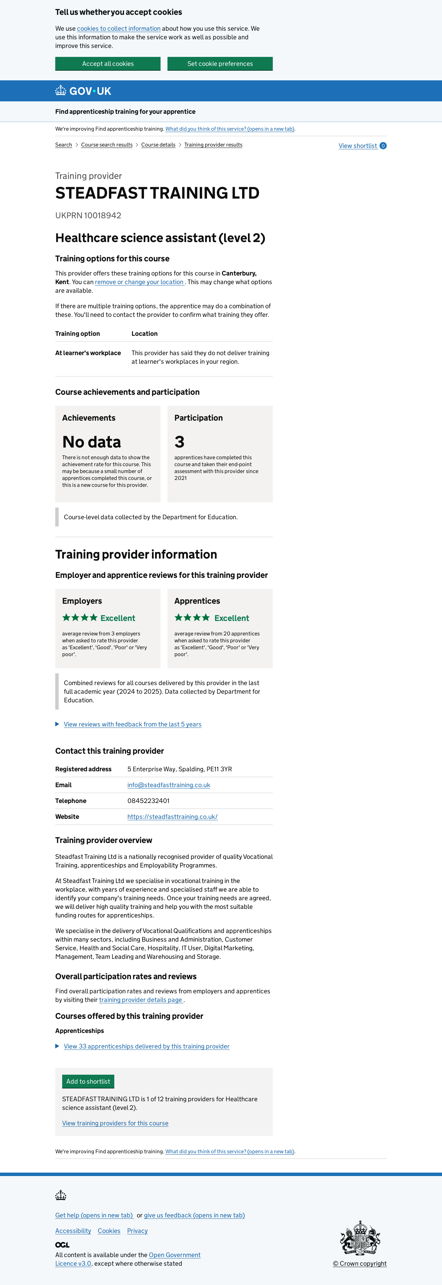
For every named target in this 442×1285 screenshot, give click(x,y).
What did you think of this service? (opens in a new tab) (229, 129)
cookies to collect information (119, 28)
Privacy (137, 1231)
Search (63, 144)
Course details (158, 144)
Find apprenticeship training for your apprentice (125, 112)
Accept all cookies (108, 64)
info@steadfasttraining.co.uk (168, 785)
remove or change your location (140, 282)
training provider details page (141, 1000)
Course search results (107, 144)
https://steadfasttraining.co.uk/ (172, 817)
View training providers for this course (115, 1123)
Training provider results (213, 144)
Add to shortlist (88, 1081)
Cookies (109, 1231)
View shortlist (363, 146)
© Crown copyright (360, 1263)
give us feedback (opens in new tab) (194, 1215)
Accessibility (73, 1231)
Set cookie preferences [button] (220, 64)
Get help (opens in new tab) (94, 1215)
